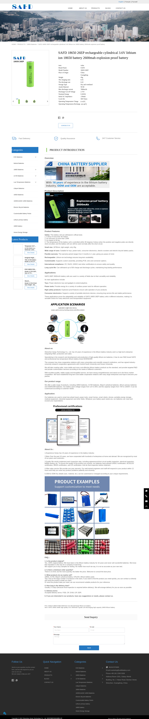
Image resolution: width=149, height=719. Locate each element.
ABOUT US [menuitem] (83, 8)
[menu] (95, 8)
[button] (95, 8)
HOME (14, 44)
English (121, 2)
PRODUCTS (21, 44)
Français (127, 2)
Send (89, 648)
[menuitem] (95, 8)
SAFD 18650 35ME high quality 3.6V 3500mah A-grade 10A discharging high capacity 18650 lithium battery (81, 607)
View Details (30, 252)
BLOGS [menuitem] (108, 8)
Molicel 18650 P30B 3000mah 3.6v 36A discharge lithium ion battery (69, 606)
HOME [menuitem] (70, 8)
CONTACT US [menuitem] (120, 8)
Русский (134, 2)
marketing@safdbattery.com (120, 670)
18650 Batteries (32, 44)
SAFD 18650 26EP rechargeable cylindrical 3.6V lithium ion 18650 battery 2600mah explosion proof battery (71, 44)
